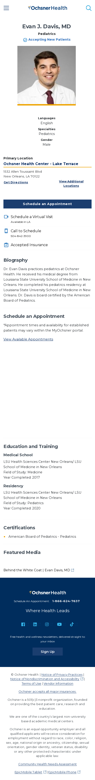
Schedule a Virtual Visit (51, 219)
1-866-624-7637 (66, 601)
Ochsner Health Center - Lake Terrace (40, 164)
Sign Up (52, 651)
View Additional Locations (71, 183)
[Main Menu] (6, 8)
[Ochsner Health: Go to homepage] (47, 7)
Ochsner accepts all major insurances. (47, 691)
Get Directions (16, 182)
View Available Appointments (28, 339)
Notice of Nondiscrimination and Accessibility (44, 679)
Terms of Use (31, 683)
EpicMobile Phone (62, 772)
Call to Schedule (51, 233)
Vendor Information (58, 683)
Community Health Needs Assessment (47, 764)
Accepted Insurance (29, 245)
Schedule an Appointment (47, 204)
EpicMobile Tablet (28, 772)
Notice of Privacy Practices (61, 674)
